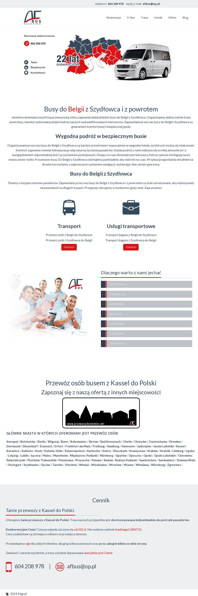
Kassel (180, 446)
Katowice (12, 451)
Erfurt (59, 446)
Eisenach (46, 446)
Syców (45, 465)
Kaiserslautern (75, 451)
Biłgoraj (53, 441)
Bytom (93, 441)
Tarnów (57, 465)
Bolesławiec (78, 441)
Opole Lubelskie (165, 455)
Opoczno (135, 455)
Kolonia (49, 451)
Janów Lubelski (163, 446)
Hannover (128, 446)
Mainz (47, 455)
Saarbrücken (147, 460)
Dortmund (13, 446)
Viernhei (71, 465)
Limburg (177, 451)
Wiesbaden (99, 465)
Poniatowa (66, 460)
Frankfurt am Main (77, 446)
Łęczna (35, 455)
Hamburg (113, 446)
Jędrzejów (144, 446)
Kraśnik (165, 451)
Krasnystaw (137, 451)
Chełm (127, 441)
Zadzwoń (69, 247)
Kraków (153, 451)
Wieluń (84, 465)
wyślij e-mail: (143, 4)
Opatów (120, 455)
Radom (108, 460)
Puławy (97, 460)
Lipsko (190, 451)
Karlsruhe (93, 451)
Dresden (175, 441)
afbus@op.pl (81, 566)
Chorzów (140, 441)
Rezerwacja (113, 17)
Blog (185, 17)
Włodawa (142, 465)
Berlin (42, 441)
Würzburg (158, 465)
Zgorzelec (174, 465)
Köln (59, 451)
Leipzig (13, 455)
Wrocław (115, 465)
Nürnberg (106, 455)
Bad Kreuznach (110, 441)
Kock (38, 451)
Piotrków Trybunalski (41, 460)
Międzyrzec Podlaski (84, 455)
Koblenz (27, 451)
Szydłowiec (31, 465)
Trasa (144, 17)
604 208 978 (29, 566)
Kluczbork (120, 451)
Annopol (12, 441)
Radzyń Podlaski (126, 460)
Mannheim (60, 455)
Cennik (158, 17)
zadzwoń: (109, 4)
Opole (147, 455)
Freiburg (99, 446)
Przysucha (82, 460)
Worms (128, 465)
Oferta (172, 17)
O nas (131, 17)
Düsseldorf (30, 446)
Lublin (24, 455)
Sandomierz (166, 460)
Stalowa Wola (186, 460)
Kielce (106, 451)
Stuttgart (14, 465)
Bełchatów (27, 441)
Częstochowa (158, 441)
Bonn (64, 441)
